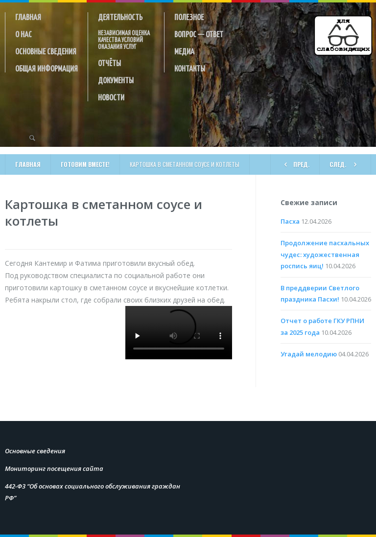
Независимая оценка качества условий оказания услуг (124, 39)
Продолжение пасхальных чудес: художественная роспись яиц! (325, 254)
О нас (23, 33)
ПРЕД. (295, 164)
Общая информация (46, 68)
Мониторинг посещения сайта (54, 468)
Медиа (184, 51)
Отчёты (109, 62)
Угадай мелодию (309, 354)
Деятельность (120, 16)
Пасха (290, 221)
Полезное (189, 16)
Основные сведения (45, 51)
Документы (116, 79)
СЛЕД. (345, 164)
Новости (111, 97)
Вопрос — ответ (198, 33)
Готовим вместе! (85, 164)
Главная (28, 16)
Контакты (189, 68)
